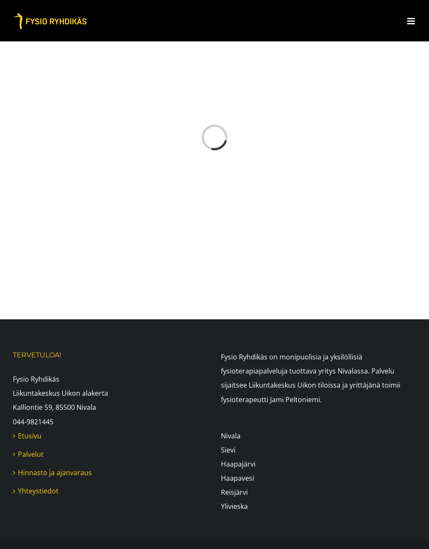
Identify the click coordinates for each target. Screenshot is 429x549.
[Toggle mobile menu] (411, 21)
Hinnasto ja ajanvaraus (55, 472)
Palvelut (31, 454)
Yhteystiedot (38, 491)
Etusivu (29, 436)
